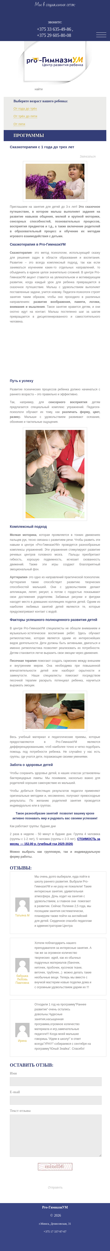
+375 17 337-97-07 (55, 1231)
